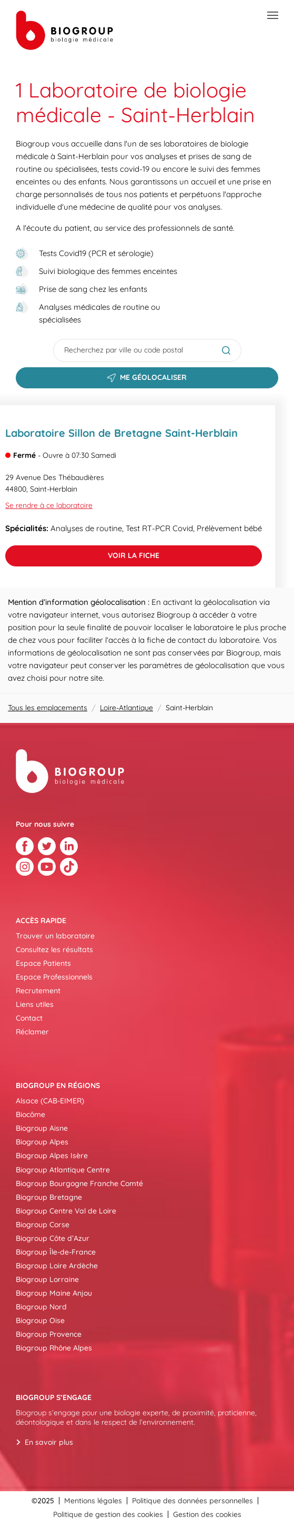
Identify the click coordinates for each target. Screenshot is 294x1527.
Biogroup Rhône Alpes (54, 1348)
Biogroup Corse (42, 1224)
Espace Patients (43, 963)
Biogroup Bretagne (49, 1197)
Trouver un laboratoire (55, 936)
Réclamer (32, 1031)
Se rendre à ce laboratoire (49, 505)
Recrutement (38, 990)
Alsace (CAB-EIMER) (50, 1100)
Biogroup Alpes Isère (52, 1155)
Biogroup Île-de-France (56, 1252)
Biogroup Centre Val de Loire (66, 1211)
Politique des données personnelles (192, 1500)
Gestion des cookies (207, 1514)
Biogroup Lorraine (47, 1279)
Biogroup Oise (40, 1320)
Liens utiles (35, 1004)
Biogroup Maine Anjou (54, 1293)
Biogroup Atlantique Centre (63, 1169)
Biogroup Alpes (42, 1142)
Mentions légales (93, 1500)
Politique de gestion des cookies (108, 1514)
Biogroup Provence (49, 1334)
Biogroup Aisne (42, 1128)
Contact (29, 1018)
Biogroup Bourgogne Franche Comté (79, 1183)
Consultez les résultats (54, 949)
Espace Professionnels (54, 977)
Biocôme (30, 1114)
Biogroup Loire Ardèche (57, 1265)
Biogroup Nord (41, 1306)
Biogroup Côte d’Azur (52, 1238)
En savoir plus (49, 1442)
